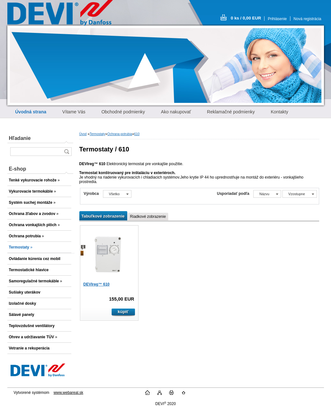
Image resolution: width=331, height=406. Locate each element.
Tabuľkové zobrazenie (103, 216)
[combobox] (267, 194)
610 (137, 134)
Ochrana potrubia (119, 134)
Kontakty (279, 111)
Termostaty (97, 134)
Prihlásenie (277, 19)
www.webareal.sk (68, 392)
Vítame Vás (73, 111)
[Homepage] (30, 111)
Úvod (83, 134)
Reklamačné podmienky (231, 111)
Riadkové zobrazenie (148, 216)
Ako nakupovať (176, 111)
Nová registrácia (307, 19)
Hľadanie (20, 138)
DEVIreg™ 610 (96, 284)
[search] (66, 152)
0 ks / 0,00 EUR (246, 18)
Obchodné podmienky (123, 111)
